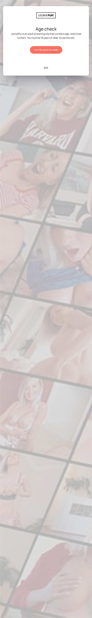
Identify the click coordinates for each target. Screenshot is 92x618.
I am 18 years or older (46, 50)
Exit (46, 67)
